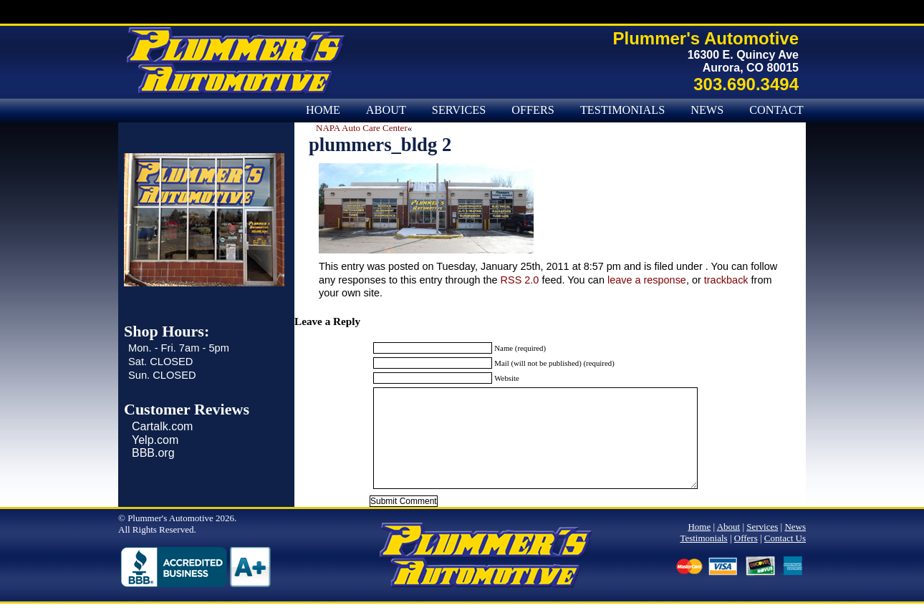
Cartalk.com (162, 426)
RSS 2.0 (520, 280)
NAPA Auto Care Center (362, 127)
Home (323, 110)
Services (459, 110)
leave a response (646, 280)
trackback (726, 280)
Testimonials (622, 110)
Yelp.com (155, 440)
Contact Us (785, 110)
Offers (532, 110)
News (706, 110)
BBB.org (153, 453)
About (386, 110)
